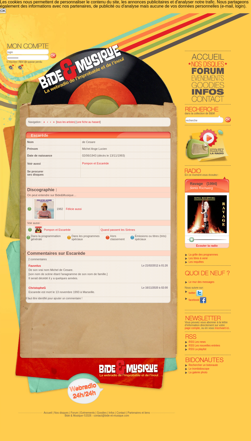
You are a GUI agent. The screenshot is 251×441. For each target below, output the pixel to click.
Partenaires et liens (139, 412)
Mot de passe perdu (30, 61)
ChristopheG (37, 287)
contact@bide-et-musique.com (111, 415)
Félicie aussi (74, 208)
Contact (120, 412)
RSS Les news (197, 341)
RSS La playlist (197, 349)
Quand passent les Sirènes (118, 229)
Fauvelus (35, 265)
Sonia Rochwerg (201, 188)
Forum (74, 412)
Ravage (196, 184)
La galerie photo (198, 372)
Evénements (87, 412)
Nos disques (61, 412)
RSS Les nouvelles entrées (204, 345)
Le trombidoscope (199, 368)
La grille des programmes (203, 254)
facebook (197, 300)
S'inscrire (12, 61)
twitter (196, 292)
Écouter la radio (207, 245)
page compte (192, 328)
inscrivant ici (222, 328)
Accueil (48, 412)
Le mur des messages (201, 282)
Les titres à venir (198, 258)
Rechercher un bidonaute (203, 365)
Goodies (101, 412)
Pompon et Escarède (95, 163)
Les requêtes (196, 261)
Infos (112, 412)
